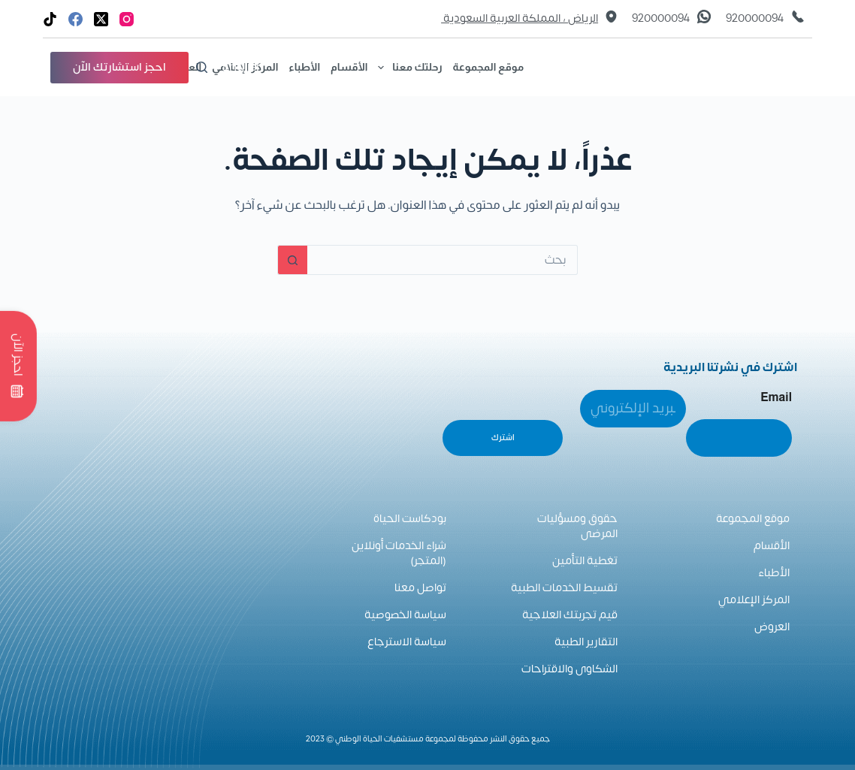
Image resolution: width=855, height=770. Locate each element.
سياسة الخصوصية (405, 614)
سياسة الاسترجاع (406, 642)
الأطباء (304, 67)
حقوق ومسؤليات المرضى (577, 526)
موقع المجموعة (488, 67)
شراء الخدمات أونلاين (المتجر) (399, 553)
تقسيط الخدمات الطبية (564, 587)
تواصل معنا (420, 587)
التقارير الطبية (586, 642)
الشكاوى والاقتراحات (569, 669)
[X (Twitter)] (101, 19)
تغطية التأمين (585, 560)
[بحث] (201, 67)
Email (776, 397)
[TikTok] (50, 19)
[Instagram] (126, 19)
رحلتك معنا (407, 68)
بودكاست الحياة (409, 518)
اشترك (503, 437)
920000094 (755, 18)
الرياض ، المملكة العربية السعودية (519, 18)
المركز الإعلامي (754, 599)
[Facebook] (75, 19)
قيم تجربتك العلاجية (570, 614)
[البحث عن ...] (442, 260)
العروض (772, 627)
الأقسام (349, 67)
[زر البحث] (292, 260)
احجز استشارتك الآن (119, 67)
